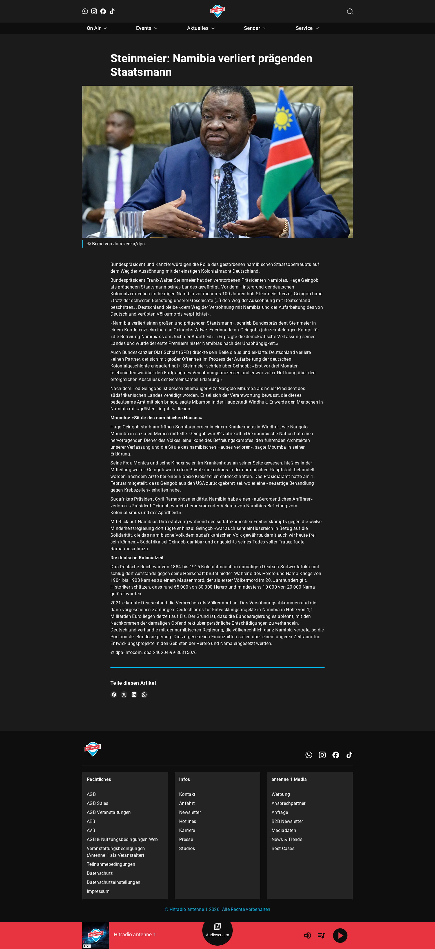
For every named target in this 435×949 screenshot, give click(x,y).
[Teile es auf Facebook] (113, 694)
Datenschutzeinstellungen (113, 882)
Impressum (98, 891)
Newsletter (190, 812)
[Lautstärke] (307, 935)
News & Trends (287, 839)
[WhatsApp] (85, 11)
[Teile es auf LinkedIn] (134, 694)
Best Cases (283, 848)
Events (147, 28)
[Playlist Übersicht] (321, 935)
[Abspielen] (340, 935)
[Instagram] (94, 11)
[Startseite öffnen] (217, 11)
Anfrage (280, 812)
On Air (97, 28)
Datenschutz (100, 873)
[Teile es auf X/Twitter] (124, 694)
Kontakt (187, 794)
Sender (256, 28)
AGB (91, 794)
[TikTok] (112, 11)
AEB (91, 821)
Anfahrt (187, 803)
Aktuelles (201, 28)
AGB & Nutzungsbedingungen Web (122, 839)
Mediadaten (284, 830)
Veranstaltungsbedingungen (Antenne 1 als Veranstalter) (116, 852)
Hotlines (187, 821)
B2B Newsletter (287, 821)
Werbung (281, 794)
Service (308, 28)
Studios (187, 848)
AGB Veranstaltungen (109, 812)
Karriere (187, 830)
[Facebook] (103, 11)
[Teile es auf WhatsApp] (144, 694)
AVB (91, 830)
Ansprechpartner (289, 803)
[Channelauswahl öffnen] (350, 11)
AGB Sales (97, 803)
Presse (186, 839)
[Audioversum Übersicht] (217, 930)
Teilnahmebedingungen (111, 864)
